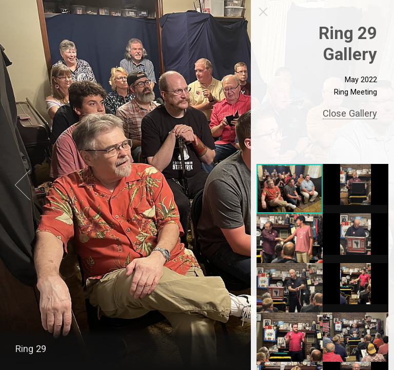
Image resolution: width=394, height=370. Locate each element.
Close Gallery (350, 113)
